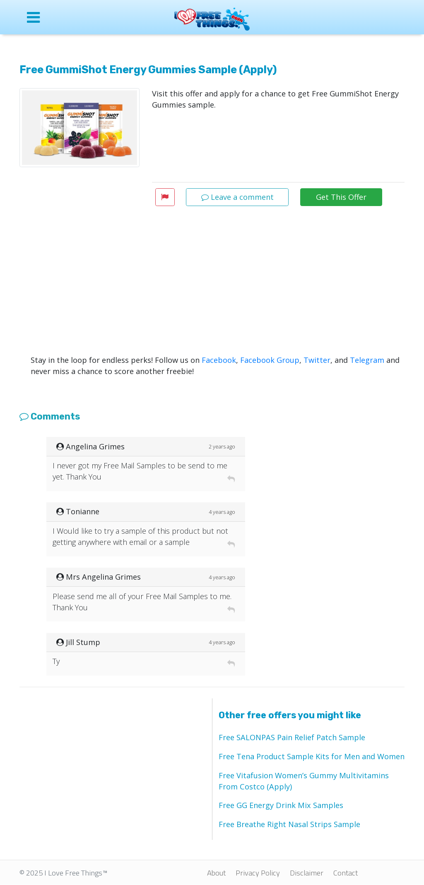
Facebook (219, 360)
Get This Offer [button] (341, 197)
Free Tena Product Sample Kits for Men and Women (312, 756)
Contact (345, 872)
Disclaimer (306, 872)
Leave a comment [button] (237, 197)
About (216, 872)
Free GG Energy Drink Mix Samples (281, 805)
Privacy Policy (258, 872)
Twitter (317, 360)
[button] (165, 197)
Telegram (367, 360)
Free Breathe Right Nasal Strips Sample (289, 824)
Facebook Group (269, 360)
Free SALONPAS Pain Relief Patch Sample (292, 737)
